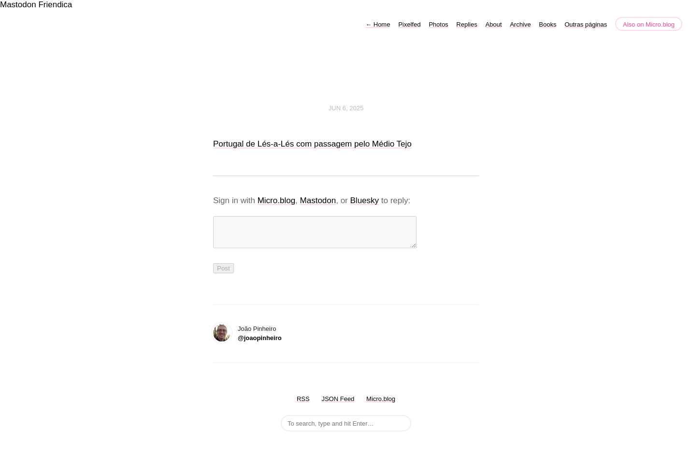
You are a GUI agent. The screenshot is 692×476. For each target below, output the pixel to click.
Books (547, 24)
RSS (303, 404)
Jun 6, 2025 (346, 108)
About (493, 24)
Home (377, 24)
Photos (438, 24)
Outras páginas (585, 24)
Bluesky (364, 200)
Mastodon (18, 4)
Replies (466, 24)
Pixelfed (409, 24)
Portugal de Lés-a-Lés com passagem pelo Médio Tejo (312, 144)
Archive (520, 24)
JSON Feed (337, 404)
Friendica (55, 4)
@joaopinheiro (260, 343)
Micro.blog (276, 200)
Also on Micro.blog (649, 24)
